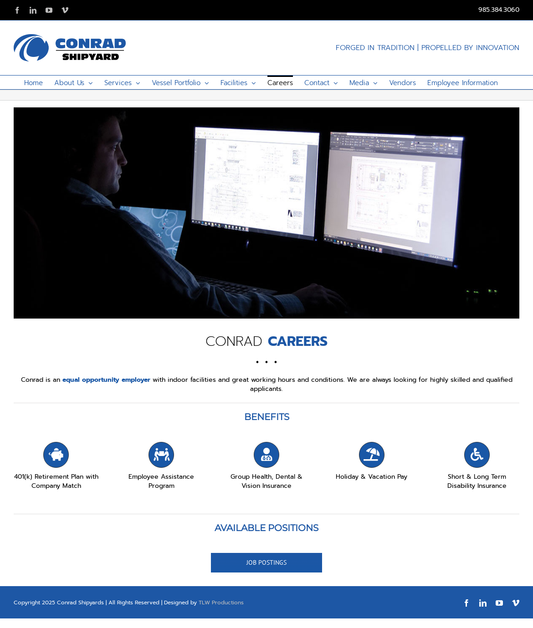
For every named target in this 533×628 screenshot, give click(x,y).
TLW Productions (221, 602)
